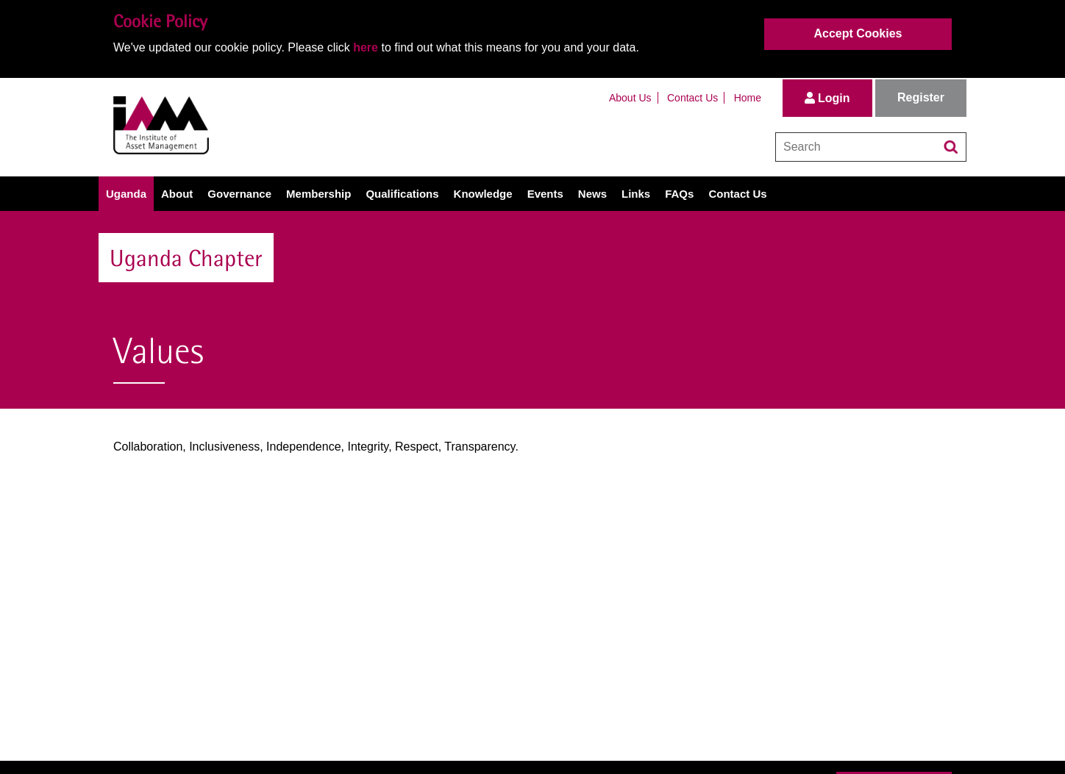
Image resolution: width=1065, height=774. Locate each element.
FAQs (679, 193)
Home (747, 98)
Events (545, 193)
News (592, 193)
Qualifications (402, 193)
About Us (630, 98)
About (177, 193)
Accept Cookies (857, 33)
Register (920, 97)
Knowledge (483, 193)
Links (635, 193)
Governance (239, 193)
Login (827, 98)
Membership (318, 193)
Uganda (126, 193)
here (365, 47)
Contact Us (692, 98)
